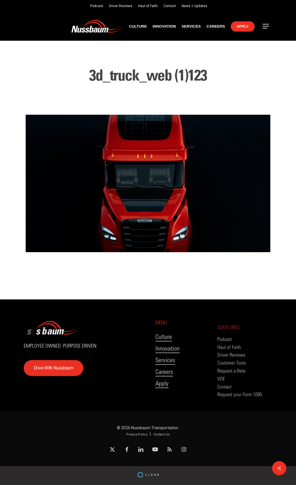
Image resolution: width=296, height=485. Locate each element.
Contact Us (161, 434)
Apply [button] (162, 397)
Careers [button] (164, 385)
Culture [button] (163, 350)
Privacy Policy (136, 434)
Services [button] (165, 373)
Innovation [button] (167, 362)
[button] (266, 26)
